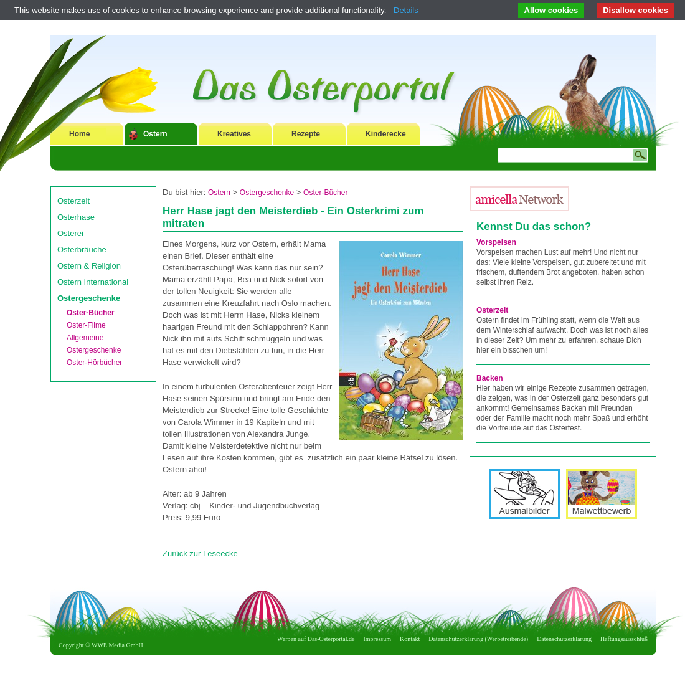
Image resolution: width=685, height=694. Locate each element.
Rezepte (305, 134)
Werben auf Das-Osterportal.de (315, 638)
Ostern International (92, 282)
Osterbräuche (81, 249)
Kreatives (234, 134)
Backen (489, 378)
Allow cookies (551, 10)
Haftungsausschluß (624, 638)
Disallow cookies (635, 10)
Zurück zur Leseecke (200, 553)
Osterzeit (73, 201)
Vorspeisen (496, 242)
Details (406, 10)
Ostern (155, 134)
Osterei (70, 233)
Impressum (377, 638)
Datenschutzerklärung (564, 638)
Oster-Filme (86, 325)
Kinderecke (386, 134)
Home (79, 134)
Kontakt (410, 638)
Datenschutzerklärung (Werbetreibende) (478, 638)
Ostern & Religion (89, 265)
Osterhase (76, 217)
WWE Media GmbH (117, 645)
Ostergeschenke (88, 298)
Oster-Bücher (91, 312)
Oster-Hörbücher (94, 362)
